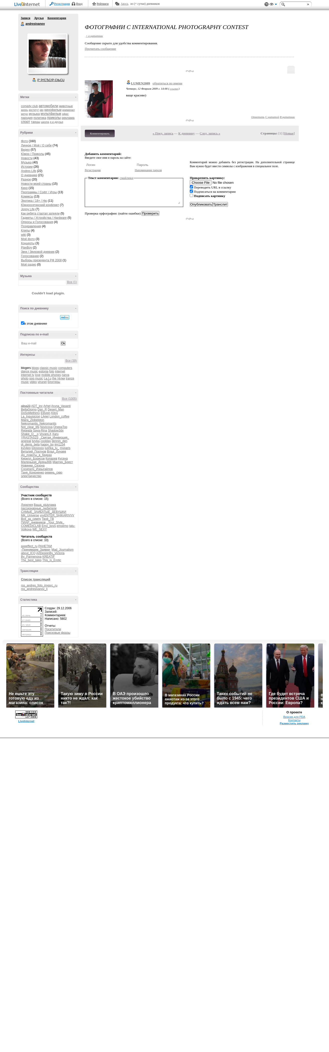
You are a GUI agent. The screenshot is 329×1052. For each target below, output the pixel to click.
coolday (45, 441)
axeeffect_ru (29, 546)
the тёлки (58, 378)
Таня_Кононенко (32, 472)
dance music (29, 371)
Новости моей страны (36, 183)
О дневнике (29, 175)
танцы (35, 122)
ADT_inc (37, 406)
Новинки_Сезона (32, 465)
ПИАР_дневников (33, 522)
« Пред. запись (163, 133)
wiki (23, 235)
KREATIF (48, 556)
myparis (65, 448)
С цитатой (272, 116)
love (37, 375)
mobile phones (51, 375)
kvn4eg (26, 448)
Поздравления (31, 226)
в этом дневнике (35, 323)
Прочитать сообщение (100, 49)
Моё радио (28, 264)
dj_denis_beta (30, 444)
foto (51, 371)
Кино (24, 188)
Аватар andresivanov (47, 53)
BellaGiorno (29, 409)
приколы (54, 118)
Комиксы (27, 196)
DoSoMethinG (30, 413)
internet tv (27, 375)
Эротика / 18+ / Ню (34, 200)
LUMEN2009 (140, 83)
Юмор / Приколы (32, 154)
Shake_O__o (29, 434)
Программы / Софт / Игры (39, 192)
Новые (289, 133)
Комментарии (57, 18)
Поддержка (266, 4)
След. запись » (210, 133)
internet (60, 371)
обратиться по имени (167, 83)
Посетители (53, 629)
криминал (68, 109)
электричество (31, 476)
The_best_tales (31, 560)
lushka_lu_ (52, 448)
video (33, 382)
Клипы (25, 230)
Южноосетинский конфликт (40, 205)
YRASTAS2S (29, 437)
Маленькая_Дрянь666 (36, 462)
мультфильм (51, 114)
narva (65, 375)
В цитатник (287, 116)
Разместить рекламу (294, 723)
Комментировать (100, 133)
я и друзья (56, 121)
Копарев (51, 458)
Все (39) (71, 360)
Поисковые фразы (57, 633)
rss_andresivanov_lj (34, 589)
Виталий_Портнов (33, 451)
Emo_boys (49, 526)
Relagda (26, 430)
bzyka (36, 441)
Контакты (294, 720)
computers (65, 368)
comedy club (29, 106)
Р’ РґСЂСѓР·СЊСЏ (51, 80)
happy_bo (47, 444)
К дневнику (186, 133)
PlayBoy (26, 247)
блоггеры (54, 382)
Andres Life (28, 171)
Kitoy (54, 413)
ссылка (174, 88)
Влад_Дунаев (56, 451)
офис (65, 113)
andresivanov (23, 24)
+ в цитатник (94, 35)
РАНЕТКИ (45, 546)
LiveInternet (28, 4)
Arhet (46, 406)
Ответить (257, 116)
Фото (24, 141)
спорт (25, 122)
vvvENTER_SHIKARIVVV (57, 515)
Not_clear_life (30, 427)
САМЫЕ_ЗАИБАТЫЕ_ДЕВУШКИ (43, 512)
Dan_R (42, 409)
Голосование (30, 256)
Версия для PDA (294, 716)
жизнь (24, 110)
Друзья (39, 18)
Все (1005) (69, 398)
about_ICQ (28, 553)
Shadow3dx (56, 430)
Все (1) (72, 282)
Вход (79, 4)
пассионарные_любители (38, 508)
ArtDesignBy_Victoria (50, 553)
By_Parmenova (31, 556)
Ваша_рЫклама (45, 505)
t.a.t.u (47, 378)
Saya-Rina (40, 430)
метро (24, 114)
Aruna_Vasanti (61, 406)
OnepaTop (60, 427)
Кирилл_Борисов (33, 458)
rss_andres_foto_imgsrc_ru (39, 585)
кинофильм (53, 110)
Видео (25, 149)
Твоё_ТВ (48, 519)
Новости (26, 158)
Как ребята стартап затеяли (40, 213)
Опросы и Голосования (37, 222)
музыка (34, 114)
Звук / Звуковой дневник (37, 252)
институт (34, 110)
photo (24, 378)
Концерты (27, 243)
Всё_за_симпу (31, 519)
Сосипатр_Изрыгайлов (37, 469)
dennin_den (60, 441)
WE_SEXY (39, 529)
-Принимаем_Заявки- (36, 549)
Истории (27, 166)
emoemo (62, 526)
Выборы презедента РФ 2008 (41, 260)
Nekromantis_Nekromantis (38, 423)
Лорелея (27, 505)
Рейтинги (103, 4)
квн (42, 110)
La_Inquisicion (30, 416)
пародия (26, 118)
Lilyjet (45, 416)
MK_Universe (30, 515)
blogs (35, 368)
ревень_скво (53, 472)
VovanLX (45, 434)
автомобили (48, 106)
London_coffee (59, 416)
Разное (26, 179)
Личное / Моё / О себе (36, 145)
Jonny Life (28, 209)
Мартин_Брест (62, 462)
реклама (68, 118)
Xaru (55, 434)
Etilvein (45, 413)
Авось (124, 4)
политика (40, 118)
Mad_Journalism (63, 549)
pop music (36, 378)
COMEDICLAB (31, 526)
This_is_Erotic (51, 560)
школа (45, 121)
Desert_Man (56, 409)
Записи (25, 18)
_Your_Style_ (55, 522)
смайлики (127, 178)
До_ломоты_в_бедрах (36, 455)
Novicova (46, 427)
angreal (26, 441)
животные (66, 106)
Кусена (63, 458)
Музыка (26, 162)
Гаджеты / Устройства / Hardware (44, 218)
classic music (49, 368)
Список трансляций (35, 579)
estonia (43, 371)
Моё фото (28, 239)
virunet (42, 382)
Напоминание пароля (148, 170)
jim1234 (59, 444)
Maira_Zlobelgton (32, 420)
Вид (273, 5)
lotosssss (38, 448)
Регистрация (62, 4)
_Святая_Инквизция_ (54, 437)
